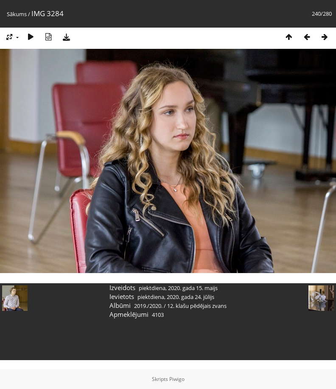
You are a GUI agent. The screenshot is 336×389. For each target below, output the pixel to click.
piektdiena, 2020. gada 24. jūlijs (175, 297)
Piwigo (177, 379)
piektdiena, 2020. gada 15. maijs (178, 288)
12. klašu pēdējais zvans (197, 306)
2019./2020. (148, 306)
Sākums (17, 14)
